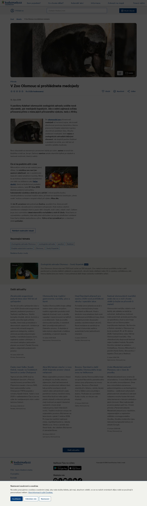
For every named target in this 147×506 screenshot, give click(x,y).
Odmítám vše (30, 499)
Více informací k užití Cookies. (40, 492)
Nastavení (45, 499)
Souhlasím (16, 499)
